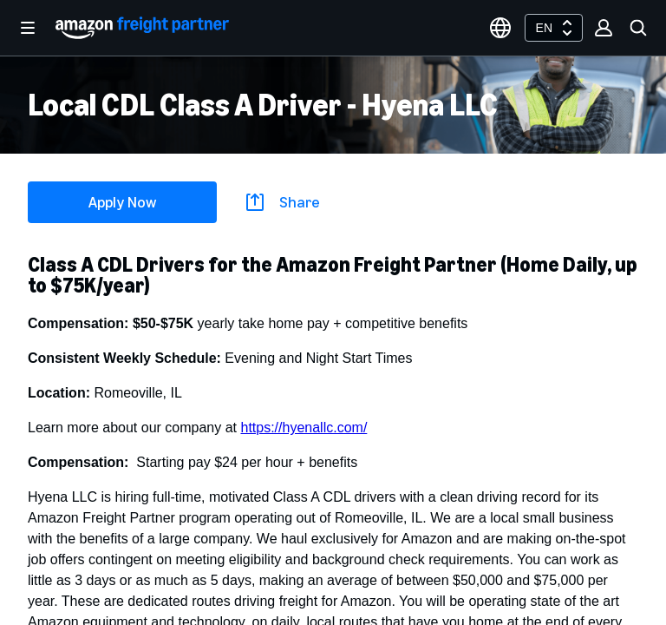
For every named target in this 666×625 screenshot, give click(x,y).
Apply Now (122, 202)
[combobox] (554, 28)
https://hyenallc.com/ (303, 427)
